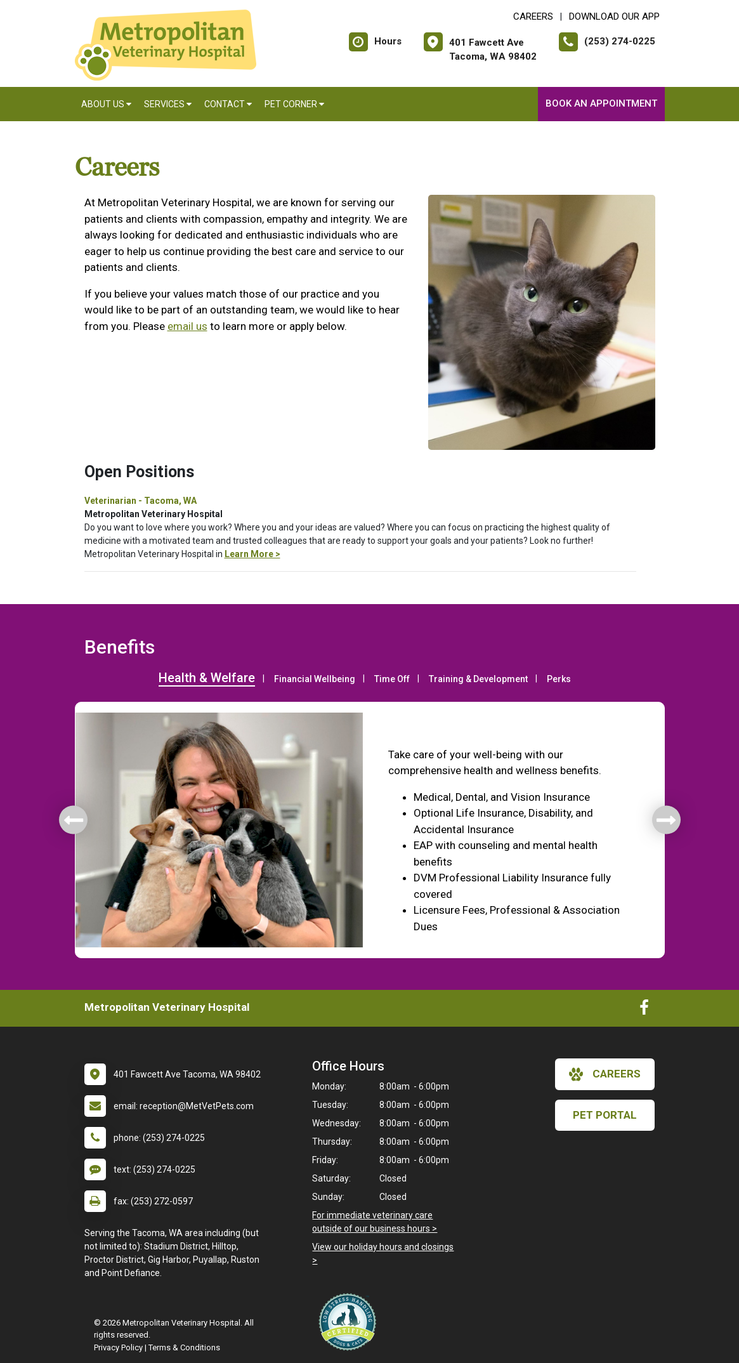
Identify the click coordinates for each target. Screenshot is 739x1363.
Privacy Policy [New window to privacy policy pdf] (118, 1347)
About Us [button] (106, 104)
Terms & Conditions (184, 1347)
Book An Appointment (601, 103)
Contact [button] (228, 104)
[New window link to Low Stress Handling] (350, 1321)
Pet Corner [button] (294, 104)
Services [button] (168, 104)
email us (187, 326)
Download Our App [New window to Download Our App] (614, 16)
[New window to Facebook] (644, 1010)
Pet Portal (605, 1115)
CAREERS (533, 16)
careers (605, 1074)
